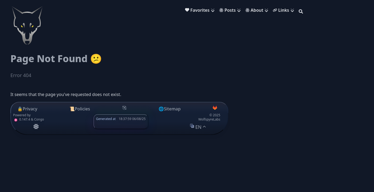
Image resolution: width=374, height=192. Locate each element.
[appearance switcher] (36, 126)
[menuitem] (201, 10)
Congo (39, 119)
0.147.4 (21, 119)
